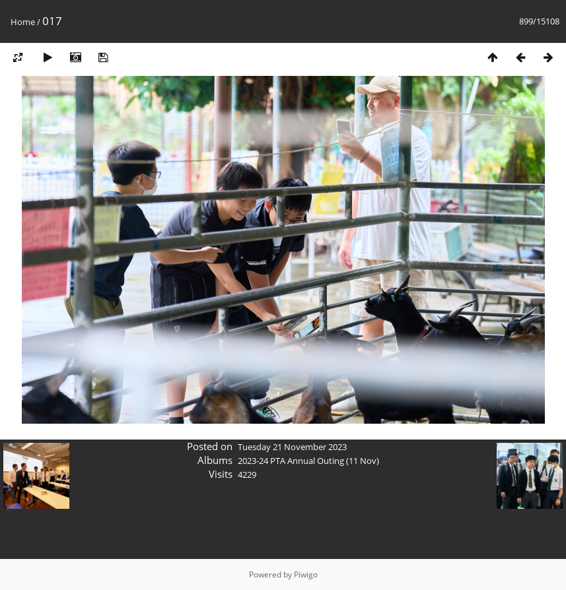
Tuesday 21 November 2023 (292, 447)
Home (23, 22)
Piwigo (306, 574)
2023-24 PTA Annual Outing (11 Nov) (308, 461)
